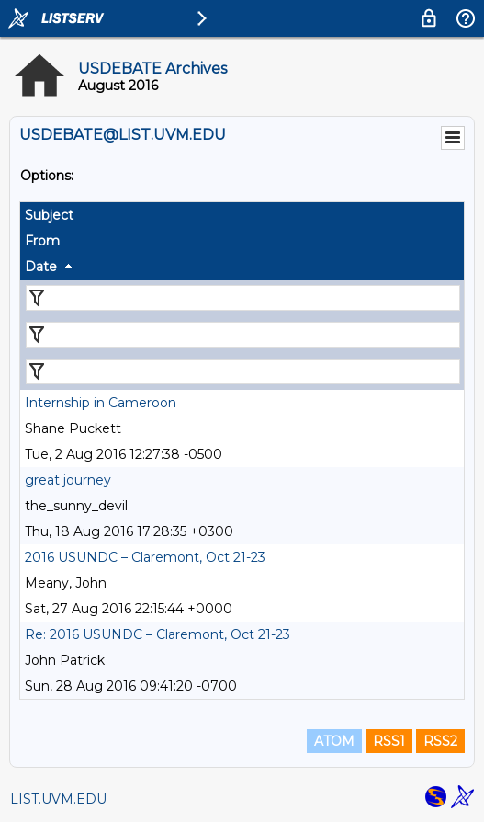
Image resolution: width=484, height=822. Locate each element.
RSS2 (440, 741)
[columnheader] (242, 215)
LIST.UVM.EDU (58, 799)
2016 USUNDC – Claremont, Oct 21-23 (145, 557)
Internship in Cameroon (100, 402)
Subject (49, 215)
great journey (68, 480)
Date (41, 266)
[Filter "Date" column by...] (243, 371)
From (42, 241)
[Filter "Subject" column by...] (243, 298)
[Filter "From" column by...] (243, 335)
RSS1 (389, 741)
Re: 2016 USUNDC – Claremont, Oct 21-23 (157, 634)
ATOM (334, 741)
